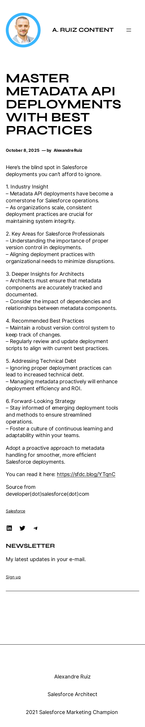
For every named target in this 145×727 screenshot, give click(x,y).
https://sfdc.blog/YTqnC (86, 474)
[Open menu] (128, 30)
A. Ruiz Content (83, 30)
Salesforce (15, 510)
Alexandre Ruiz (72, 677)
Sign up (13, 576)
